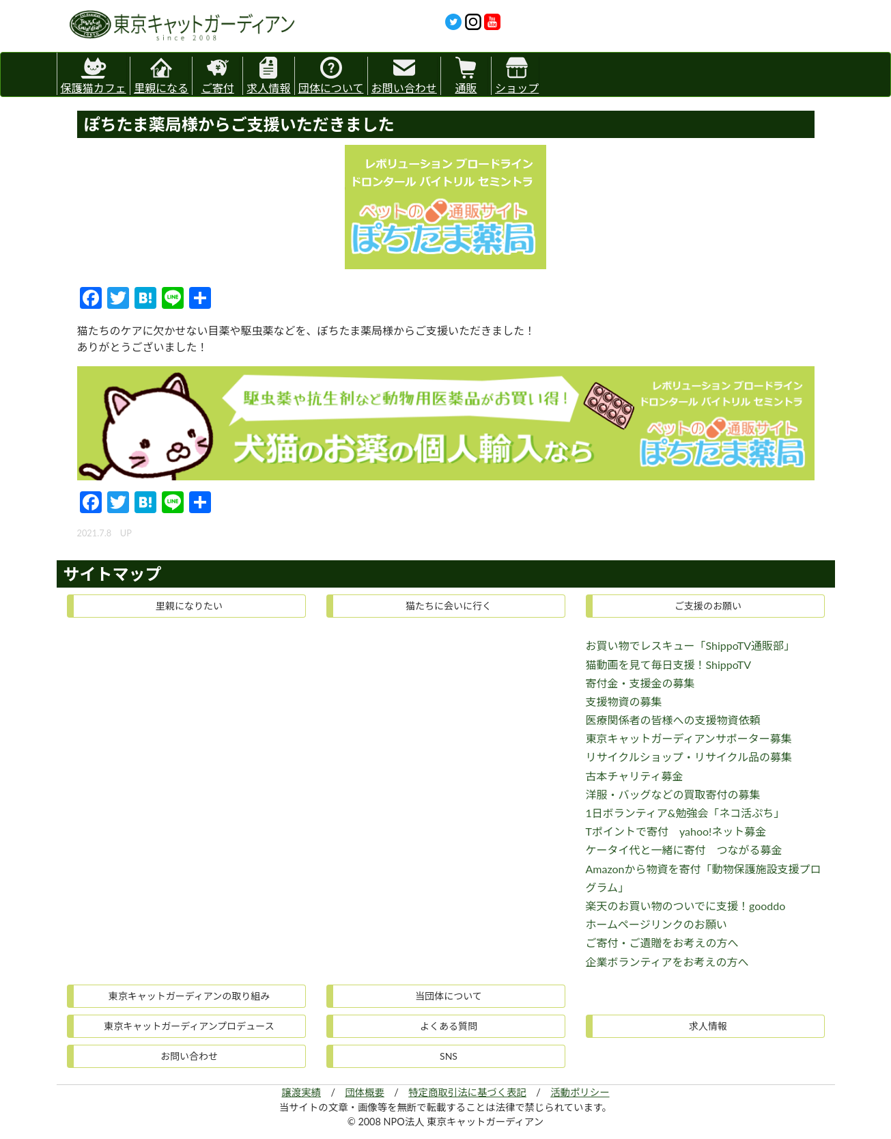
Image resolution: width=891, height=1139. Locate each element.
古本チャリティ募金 (634, 775)
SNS (448, 1056)
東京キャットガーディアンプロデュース (189, 1026)
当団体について (448, 996)
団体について (331, 75)
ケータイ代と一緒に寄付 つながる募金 (684, 849)
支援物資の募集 (624, 701)
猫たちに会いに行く (449, 606)
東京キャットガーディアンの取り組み (189, 996)
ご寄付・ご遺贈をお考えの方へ (662, 942)
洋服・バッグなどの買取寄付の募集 (673, 794)
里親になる (161, 75)
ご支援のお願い (708, 606)
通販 (466, 75)
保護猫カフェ (93, 73)
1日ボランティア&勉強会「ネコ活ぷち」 (685, 812)
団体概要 (364, 1092)
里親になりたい (189, 606)
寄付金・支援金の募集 (640, 682)
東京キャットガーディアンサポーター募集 (689, 738)
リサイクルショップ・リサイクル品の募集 (689, 756)
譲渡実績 (301, 1092)
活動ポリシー (579, 1092)
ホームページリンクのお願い (656, 924)
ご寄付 (217, 75)
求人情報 (268, 75)
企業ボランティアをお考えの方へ (667, 961)
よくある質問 (448, 1026)
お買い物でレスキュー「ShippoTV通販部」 (690, 645)
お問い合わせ (404, 75)
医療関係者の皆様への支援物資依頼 (673, 719)
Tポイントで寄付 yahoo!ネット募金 (676, 831)
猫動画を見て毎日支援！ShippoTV (669, 664)
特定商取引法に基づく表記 (467, 1092)
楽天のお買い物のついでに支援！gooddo (686, 905)
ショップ (517, 75)
